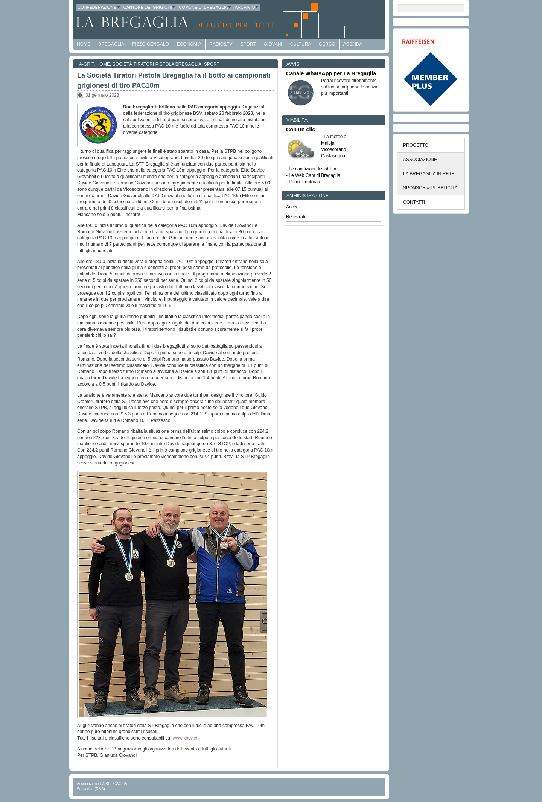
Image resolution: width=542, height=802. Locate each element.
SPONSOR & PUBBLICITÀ (430, 187)
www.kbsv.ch (184, 738)
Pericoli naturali (304, 181)
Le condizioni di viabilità (312, 169)
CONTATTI (414, 202)
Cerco (327, 44)
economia (189, 44)
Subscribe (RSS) (91, 789)
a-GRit (86, 64)
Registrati (295, 216)
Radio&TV (220, 44)
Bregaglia (111, 44)
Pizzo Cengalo (150, 44)
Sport (248, 44)
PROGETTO (415, 145)
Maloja (327, 143)
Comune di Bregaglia (205, 7)
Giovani (273, 44)
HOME (83, 44)
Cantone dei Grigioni (149, 7)
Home (103, 64)
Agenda (352, 44)
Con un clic (300, 129)
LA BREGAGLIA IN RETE (429, 174)
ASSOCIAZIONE (420, 159)
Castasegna (333, 155)
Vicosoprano (333, 149)
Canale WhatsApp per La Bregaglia (331, 73)
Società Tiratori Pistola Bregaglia (157, 64)
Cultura (300, 44)
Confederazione (99, 7)
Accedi (293, 207)
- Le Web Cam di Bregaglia (313, 175)
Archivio (247, 7)
